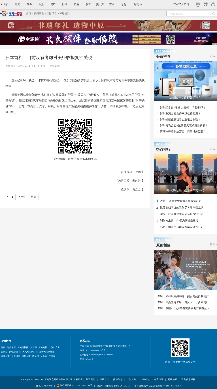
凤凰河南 (26, 356)
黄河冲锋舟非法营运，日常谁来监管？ (183, 131)
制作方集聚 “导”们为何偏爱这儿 (179, 220)
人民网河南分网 (30, 352)
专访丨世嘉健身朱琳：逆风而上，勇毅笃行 (183, 302)
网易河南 (5, 356)
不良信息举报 (188, 379)
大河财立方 (54, 347)
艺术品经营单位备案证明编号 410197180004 (157, 385)
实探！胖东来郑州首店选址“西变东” (181, 214)
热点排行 (163, 150)
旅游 (76, 4)
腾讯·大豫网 (15, 352)
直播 (111, 4)
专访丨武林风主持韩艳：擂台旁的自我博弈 (183, 296)
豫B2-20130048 (44, 385)
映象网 (35, 356)
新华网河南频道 (47, 352)
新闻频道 (39, 13)
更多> (213, 55)
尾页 (33, 196)
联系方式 (104, 379)
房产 (53, 4)
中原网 (52, 356)
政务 (29, 4)
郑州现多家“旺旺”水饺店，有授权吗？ (183, 107)
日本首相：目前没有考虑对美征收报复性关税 (48, 57)
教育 (88, 4)
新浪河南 (15, 356)
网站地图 (172, 379)
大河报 (4, 352)
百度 (3, 347)
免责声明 (158, 379)
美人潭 (100, 4)
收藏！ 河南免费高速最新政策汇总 (180, 201)
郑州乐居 (11, 347)
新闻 (17, 4)
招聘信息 (118, 379)
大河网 (33, 347)
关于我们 (90, 379)
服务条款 (145, 379)
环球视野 (64, 13)
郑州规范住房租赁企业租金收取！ (180, 119)
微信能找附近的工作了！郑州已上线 (181, 207)
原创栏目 (163, 245)
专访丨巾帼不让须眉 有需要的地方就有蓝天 (183, 308)
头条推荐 (163, 57)
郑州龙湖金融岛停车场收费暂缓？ (180, 113)
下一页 (22, 196)
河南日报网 (23, 347)
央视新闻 (55, 66)
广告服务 (131, 379)
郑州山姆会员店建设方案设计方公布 (181, 227)
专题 (123, 4)
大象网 (44, 356)
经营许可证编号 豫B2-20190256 (113, 385)
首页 (5, 4)
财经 (64, 4)
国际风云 (52, 13)
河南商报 (43, 347)
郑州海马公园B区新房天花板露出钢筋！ (184, 125)
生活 (41, 4)
